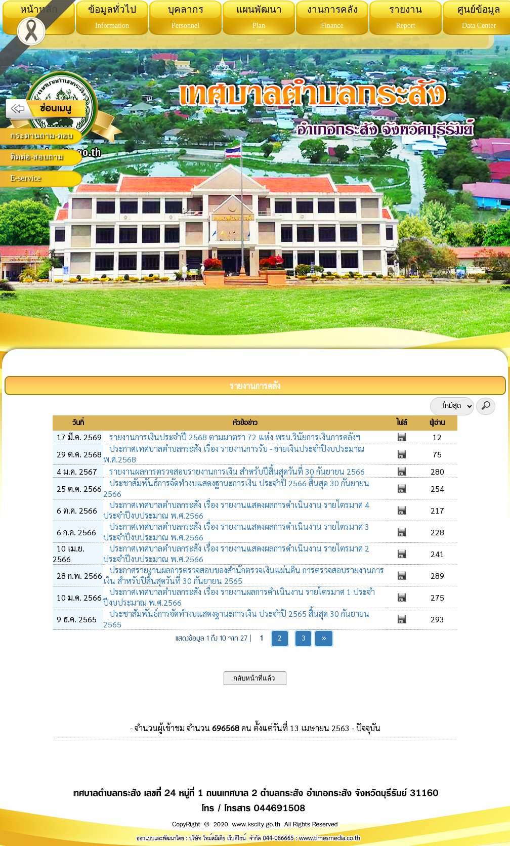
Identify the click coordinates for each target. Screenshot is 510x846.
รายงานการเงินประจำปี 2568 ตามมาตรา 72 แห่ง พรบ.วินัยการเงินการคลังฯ (233, 437)
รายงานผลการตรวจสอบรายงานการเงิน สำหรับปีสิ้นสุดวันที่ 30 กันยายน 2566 (236, 471)
